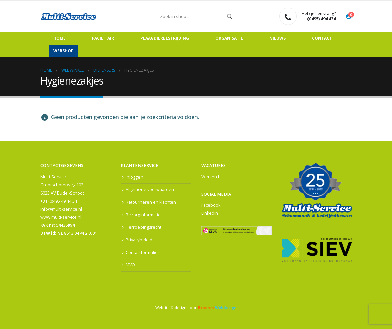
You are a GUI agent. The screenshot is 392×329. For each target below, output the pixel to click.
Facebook (210, 205)
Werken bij (212, 177)
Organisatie (229, 38)
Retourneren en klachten (151, 202)
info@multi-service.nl (61, 209)
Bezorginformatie (143, 215)
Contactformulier (142, 253)
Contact (322, 38)
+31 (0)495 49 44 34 (58, 201)
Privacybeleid (139, 240)
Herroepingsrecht (144, 227)
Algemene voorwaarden (150, 190)
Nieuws (277, 38)
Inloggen (134, 177)
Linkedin (209, 213)
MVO (130, 265)
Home (59, 38)
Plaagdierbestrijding (164, 38)
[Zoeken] (229, 16)
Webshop (63, 51)
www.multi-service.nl (60, 217)
